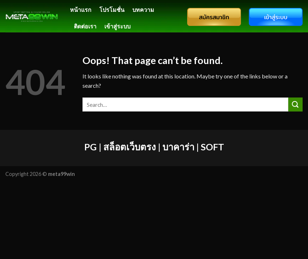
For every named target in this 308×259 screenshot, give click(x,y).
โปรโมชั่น (111, 9)
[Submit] (295, 104)
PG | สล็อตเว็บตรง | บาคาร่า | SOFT (154, 146)
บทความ (143, 9)
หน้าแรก (80, 9)
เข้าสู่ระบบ (117, 26)
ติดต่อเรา (85, 26)
